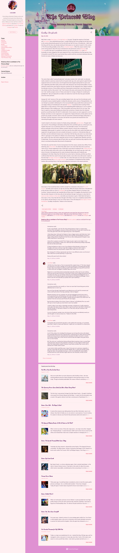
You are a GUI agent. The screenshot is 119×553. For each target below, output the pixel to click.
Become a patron (71, 219)
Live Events (4, 46)
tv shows (61, 209)
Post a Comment (47, 358)
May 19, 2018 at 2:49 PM (53, 258)
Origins (3, 49)
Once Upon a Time (55, 39)
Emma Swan (52, 146)
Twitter (43, 216)
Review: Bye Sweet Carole (47, 458)
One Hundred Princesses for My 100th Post (52, 529)
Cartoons (3, 41)
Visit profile (13, 32)
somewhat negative (69, 47)
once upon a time (46, 209)
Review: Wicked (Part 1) (47, 494)
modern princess (87, 148)
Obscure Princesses (6, 56)
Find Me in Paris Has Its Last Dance (50, 370)
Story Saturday (5, 54)
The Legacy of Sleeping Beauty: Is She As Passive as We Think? (57, 423)
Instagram (86, 215)
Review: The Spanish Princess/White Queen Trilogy (53, 441)
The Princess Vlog (6, 57)
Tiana (42, 50)
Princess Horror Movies (47, 476)
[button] (91, 32)
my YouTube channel (59, 215)
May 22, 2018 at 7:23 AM (53, 354)
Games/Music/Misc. (6, 47)
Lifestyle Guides (5, 50)
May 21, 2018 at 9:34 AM (53, 316)
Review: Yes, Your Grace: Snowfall (50, 511)
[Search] (105, 4)
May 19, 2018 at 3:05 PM (53, 279)
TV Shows (4, 43)
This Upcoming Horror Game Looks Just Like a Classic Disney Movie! (58, 387)
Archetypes (4, 52)
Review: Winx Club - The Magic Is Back (51, 405)
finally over (64, 39)
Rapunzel (83, 48)
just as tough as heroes (60, 159)
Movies (3, 40)
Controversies (4, 53)
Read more (89, 382)
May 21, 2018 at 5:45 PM (53, 326)
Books (3, 44)
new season (46, 41)
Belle (85, 50)
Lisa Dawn (50, 263)
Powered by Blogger (72, 549)
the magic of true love (53, 157)
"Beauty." (69, 104)
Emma (80, 50)
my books (74, 215)
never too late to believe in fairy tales (50, 196)
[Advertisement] (101, 52)
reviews (55, 209)
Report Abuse (4, 82)
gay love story (79, 123)
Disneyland (62, 190)
